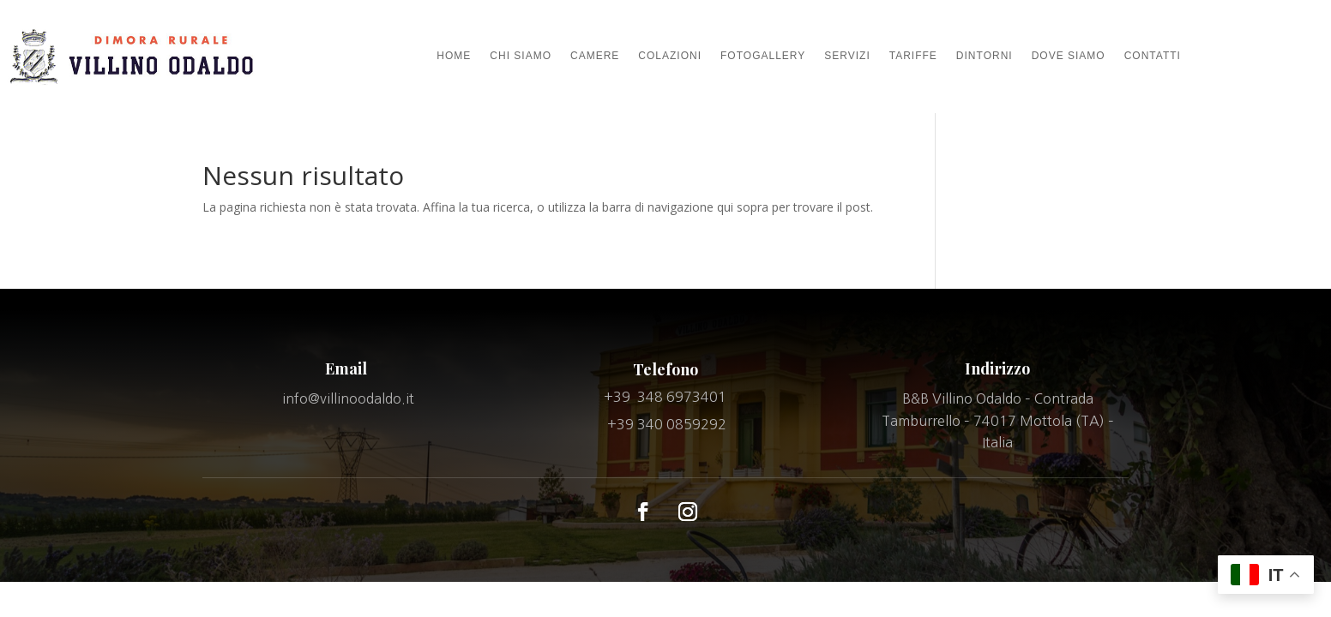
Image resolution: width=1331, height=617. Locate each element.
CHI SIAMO (520, 56)
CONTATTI (1152, 56)
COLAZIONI (670, 56)
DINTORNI (984, 56)
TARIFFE (913, 56)
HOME (454, 56)
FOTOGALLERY (762, 56)
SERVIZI (847, 56)
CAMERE (594, 56)
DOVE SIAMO (1068, 56)
